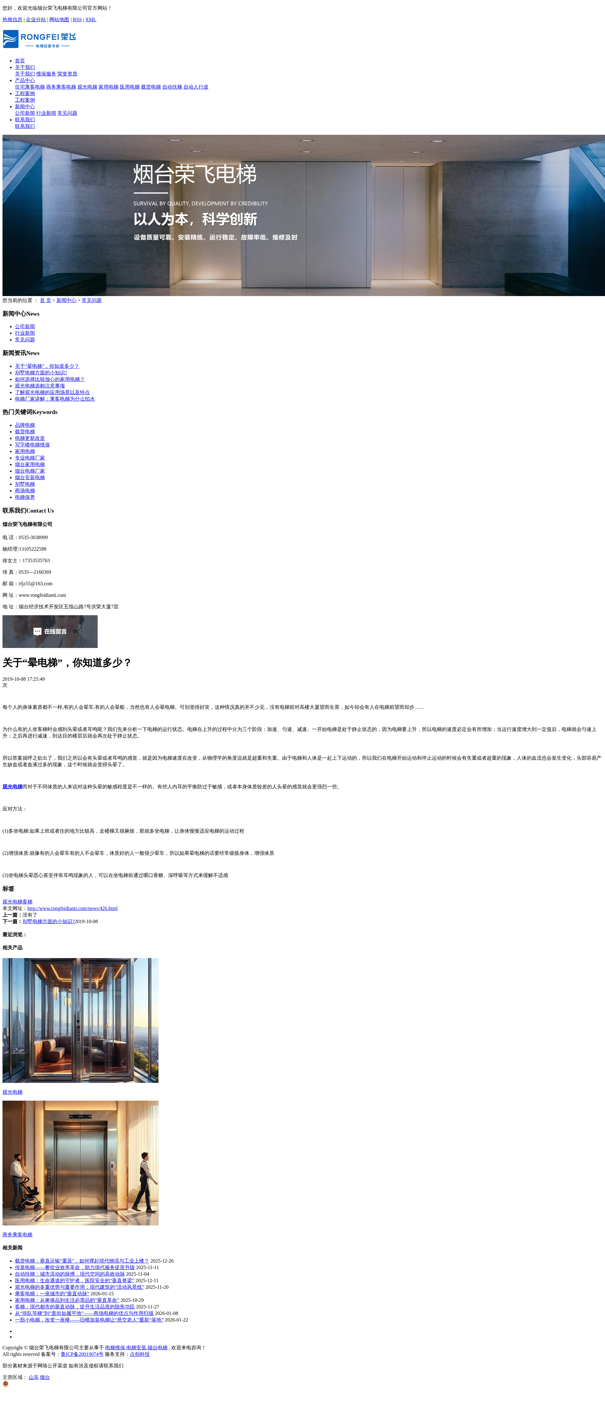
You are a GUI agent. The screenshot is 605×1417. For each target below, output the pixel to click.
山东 (34, 1377)
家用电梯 (109, 87)
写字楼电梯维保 (32, 444)
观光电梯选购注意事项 (40, 385)
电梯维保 (115, 1347)
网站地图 (59, 19)
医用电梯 (130, 87)
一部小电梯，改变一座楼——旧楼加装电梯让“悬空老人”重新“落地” (89, 1319)
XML (90, 19)
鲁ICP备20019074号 (82, 1354)
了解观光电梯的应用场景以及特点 (52, 392)
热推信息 (12, 19)
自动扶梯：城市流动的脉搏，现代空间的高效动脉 (70, 1274)
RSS (77, 19)
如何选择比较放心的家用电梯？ (50, 379)
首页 (20, 60)
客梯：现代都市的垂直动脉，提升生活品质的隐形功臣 (75, 1306)
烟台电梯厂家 (30, 471)
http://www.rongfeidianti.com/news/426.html (72, 908)
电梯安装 (136, 1347)
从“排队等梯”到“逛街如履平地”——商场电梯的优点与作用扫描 (84, 1313)
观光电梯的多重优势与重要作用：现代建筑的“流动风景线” (79, 1287)
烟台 (45, 1377)
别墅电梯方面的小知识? (41, 372)
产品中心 (25, 80)
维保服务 (46, 73)
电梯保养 (25, 497)
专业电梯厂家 (30, 457)
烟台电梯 (158, 1347)
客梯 (27, 901)
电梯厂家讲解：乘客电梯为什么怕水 (55, 399)
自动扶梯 (172, 87)
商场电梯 (25, 490)
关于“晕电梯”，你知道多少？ (47, 366)
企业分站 (36, 19)
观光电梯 (87, 87)
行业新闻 (46, 113)
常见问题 (67, 113)
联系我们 (25, 119)
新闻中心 (25, 106)
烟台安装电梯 (30, 477)
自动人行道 (195, 87)
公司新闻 (25, 113)
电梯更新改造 (30, 438)
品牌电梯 (25, 425)
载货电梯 (151, 87)
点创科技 (140, 1354)
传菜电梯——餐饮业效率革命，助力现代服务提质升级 (75, 1267)
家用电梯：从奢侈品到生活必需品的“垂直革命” (67, 1300)
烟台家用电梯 (30, 464)
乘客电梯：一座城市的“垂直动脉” (52, 1293)
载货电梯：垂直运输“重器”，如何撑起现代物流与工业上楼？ (82, 1261)
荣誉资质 (67, 73)
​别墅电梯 (25, 484)
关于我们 (25, 67)
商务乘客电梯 (61, 87)
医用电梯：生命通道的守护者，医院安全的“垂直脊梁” (74, 1280)
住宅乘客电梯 (30, 87)
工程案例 (25, 93)
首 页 (45, 300)
